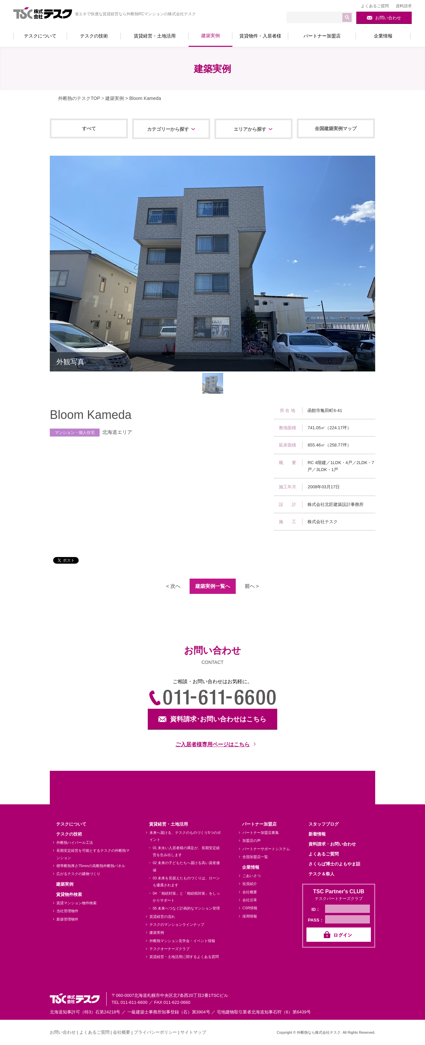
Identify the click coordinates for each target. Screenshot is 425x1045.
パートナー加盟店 (259, 824)
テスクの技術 (69, 834)
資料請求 (404, 6)
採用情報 (249, 916)
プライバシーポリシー (155, 1032)
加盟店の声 (251, 841)
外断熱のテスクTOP (79, 98)
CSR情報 (249, 908)
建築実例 (114, 98)
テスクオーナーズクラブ (169, 949)
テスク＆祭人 (321, 873)
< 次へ (173, 586)
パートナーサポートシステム (266, 849)
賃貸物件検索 (69, 894)
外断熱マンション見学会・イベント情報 (182, 940)
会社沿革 (249, 900)
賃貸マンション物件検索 (76, 903)
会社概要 (249, 892)
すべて (89, 128)
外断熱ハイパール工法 (74, 842)
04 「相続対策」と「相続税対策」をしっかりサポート (186, 896)
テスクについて (71, 824)
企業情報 (250, 867)
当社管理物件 (67, 911)
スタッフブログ (323, 824)
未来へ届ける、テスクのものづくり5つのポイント (185, 836)
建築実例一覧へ (212, 586)
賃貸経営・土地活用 (168, 824)
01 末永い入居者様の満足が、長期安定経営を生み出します (186, 851)
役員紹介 (249, 884)
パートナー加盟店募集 (260, 833)
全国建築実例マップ (336, 128)
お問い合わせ (63, 1032)
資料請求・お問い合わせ (332, 844)
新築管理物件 (67, 919)
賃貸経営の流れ (162, 916)
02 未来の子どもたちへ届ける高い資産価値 (186, 866)
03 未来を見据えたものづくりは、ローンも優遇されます (186, 881)
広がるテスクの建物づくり (78, 874)
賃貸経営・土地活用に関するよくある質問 (184, 957)
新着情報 (317, 834)
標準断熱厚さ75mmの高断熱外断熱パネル (90, 866)
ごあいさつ (251, 876)
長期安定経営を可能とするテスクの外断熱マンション (92, 853)
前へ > (252, 586)
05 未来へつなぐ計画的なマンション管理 (186, 908)
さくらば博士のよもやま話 (334, 863)
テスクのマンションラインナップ (176, 924)
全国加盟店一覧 (255, 857)
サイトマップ (193, 1032)
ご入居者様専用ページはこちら (212, 744)
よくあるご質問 (375, 6)
